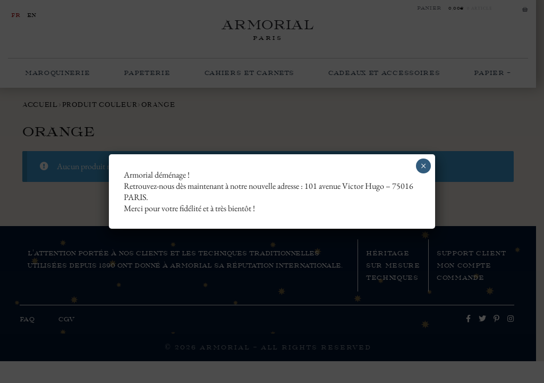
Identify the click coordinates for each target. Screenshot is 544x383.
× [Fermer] (424, 166)
